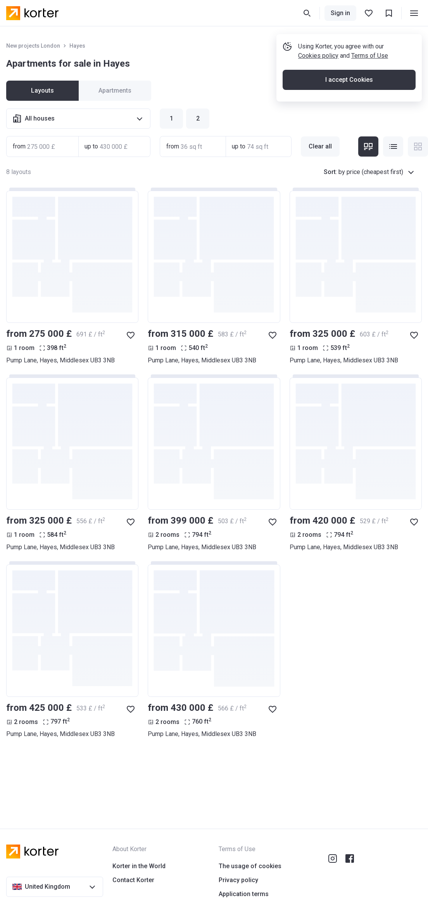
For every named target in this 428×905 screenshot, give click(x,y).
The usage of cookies (250, 866)
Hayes (77, 46)
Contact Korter (133, 880)
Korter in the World (139, 866)
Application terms (244, 894)
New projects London (33, 46)
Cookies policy (318, 55)
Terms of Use (369, 55)
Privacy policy (238, 880)
